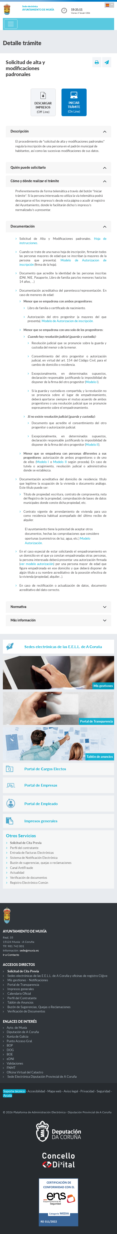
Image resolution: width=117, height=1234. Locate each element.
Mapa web (54, 1091)
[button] (109, 4)
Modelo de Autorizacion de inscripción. (68, 321)
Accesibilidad (37, 1091)
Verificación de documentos (28, 877)
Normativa (18, 607)
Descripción (20, 131)
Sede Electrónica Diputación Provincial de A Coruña (42, 1076)
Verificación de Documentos (26, 1011)
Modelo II (92, 444)
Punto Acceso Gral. (20, 1041)
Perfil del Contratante (22, 998)
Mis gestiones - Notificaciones (27, 980)
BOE (10, 1054)
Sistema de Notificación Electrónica (33, 858)
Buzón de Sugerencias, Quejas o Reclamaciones (39, 1007)
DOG (10, 1050)
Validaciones (15, 1063)
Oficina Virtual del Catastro (25, 1072)
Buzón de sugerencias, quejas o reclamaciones (41, 863)
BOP (10, 1045)
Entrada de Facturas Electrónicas (32, 853)
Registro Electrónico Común (29, 883)
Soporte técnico (14, 1091)
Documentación (23, 226)
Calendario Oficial (19, 993)
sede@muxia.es (29, 950)
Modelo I (92, 382)
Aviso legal (71, 1091)
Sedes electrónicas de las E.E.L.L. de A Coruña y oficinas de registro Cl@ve (57, 976)
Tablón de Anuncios (20, 1002)
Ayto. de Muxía (17, 1027)
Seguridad (104, 1091)
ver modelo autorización (36, 564)
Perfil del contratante (24, 848)
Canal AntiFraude (21, 868)
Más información (23, 620)
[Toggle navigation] (10, 24)
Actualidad (17, 872)
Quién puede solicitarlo (28, 167)
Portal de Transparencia (23, 985)
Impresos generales (20, 989)
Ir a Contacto (11, 955)
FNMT (11, 1068)
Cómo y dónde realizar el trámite (35, 181)
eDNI (10, 1059)
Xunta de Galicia (17, 1036)
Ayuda (7, 1095)
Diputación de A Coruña (23, 1032)
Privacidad (87, 1091)
